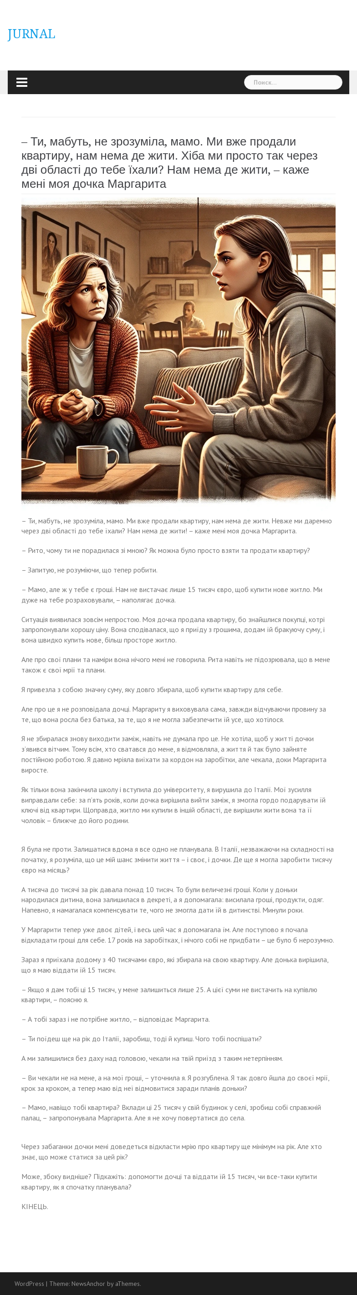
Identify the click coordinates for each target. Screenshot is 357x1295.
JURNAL (32, 34)
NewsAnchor (88, 1284)
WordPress (29, 1284)
